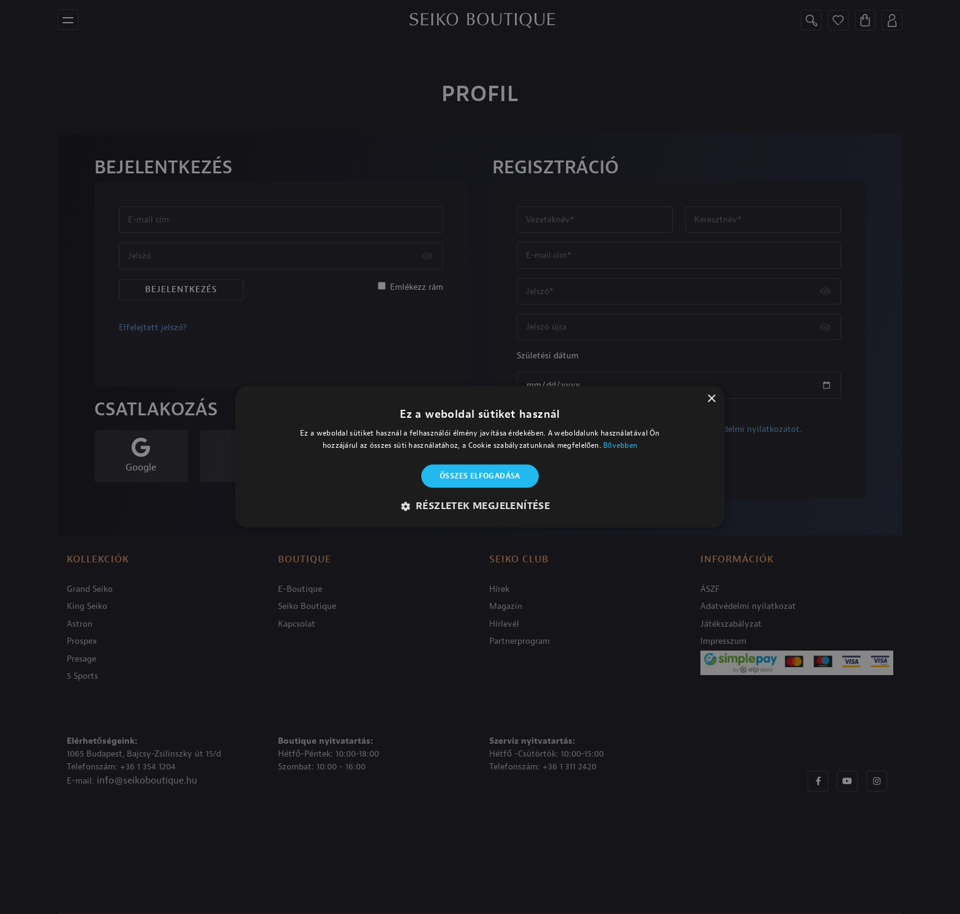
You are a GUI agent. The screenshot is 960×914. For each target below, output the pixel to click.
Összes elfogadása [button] (480, 476)
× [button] (711, 399)
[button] (480, 506)
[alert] (480, 457)
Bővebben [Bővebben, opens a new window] (620, 446)
